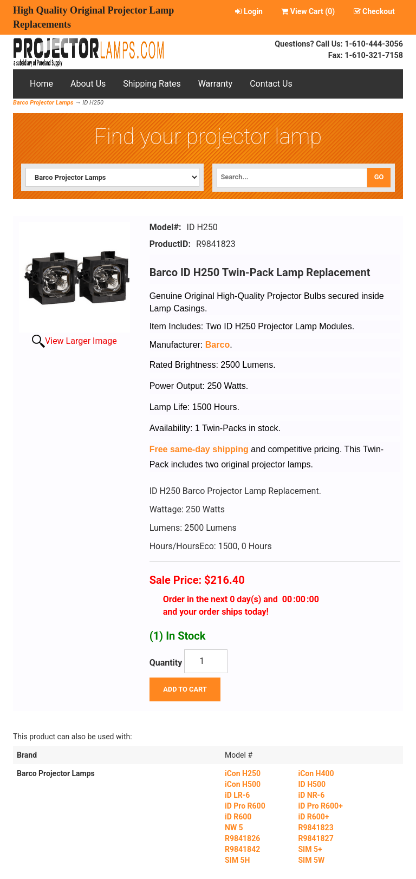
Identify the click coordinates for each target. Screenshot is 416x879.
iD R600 (238, 816)
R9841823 (315, 827)
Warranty (215, 84)
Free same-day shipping (199, 449)
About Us (88, 84)
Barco (217, 344)
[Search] (292, 177)
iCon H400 (316, 773)
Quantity (166, 662)
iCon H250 (243, 773)
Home (41, 84)
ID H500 (312, 784)
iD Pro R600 (245, 806)
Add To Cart (185, 689)
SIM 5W (311, 860)
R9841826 (242, 838)
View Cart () (308, 11)
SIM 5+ (310, 849)
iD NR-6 (311, 795)
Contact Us (271, 84)
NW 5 (234, 827)
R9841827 (315, 838)
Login (249, 11)
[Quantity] (205, 661)
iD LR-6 (237, 795)
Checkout (374, 11)
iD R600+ (313, 816)
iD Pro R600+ (320, 806)
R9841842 (242, 849)
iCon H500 (243, 784)
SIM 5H (237, 860)
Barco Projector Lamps (43, 102)
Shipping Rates (151, 84)
